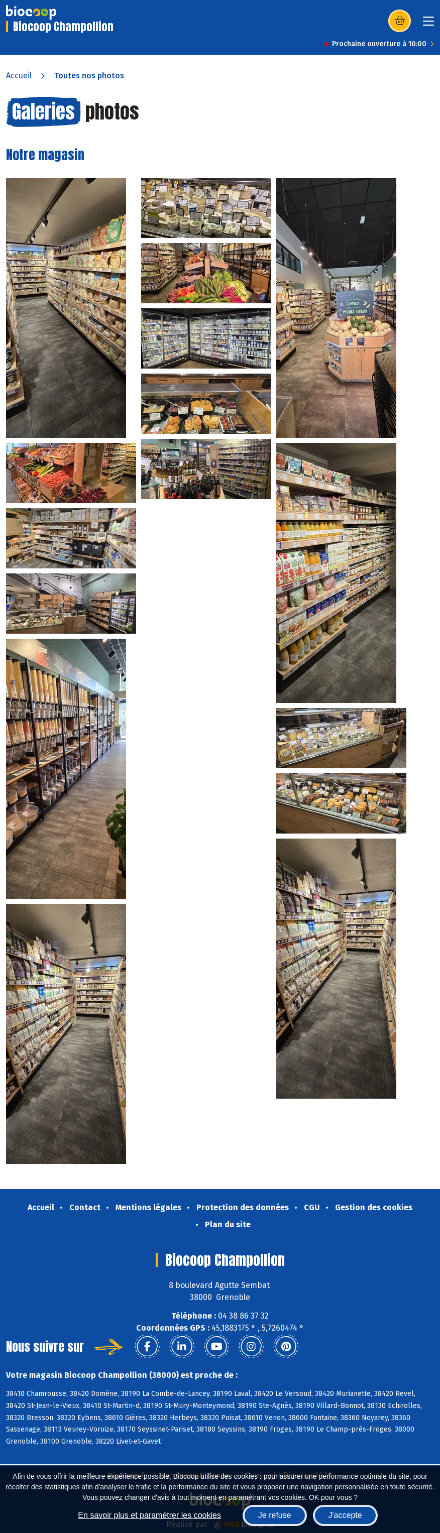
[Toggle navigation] (428, 24)
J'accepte (345, 1515)
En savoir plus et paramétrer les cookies (149, 1515)
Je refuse (274, 1515)
